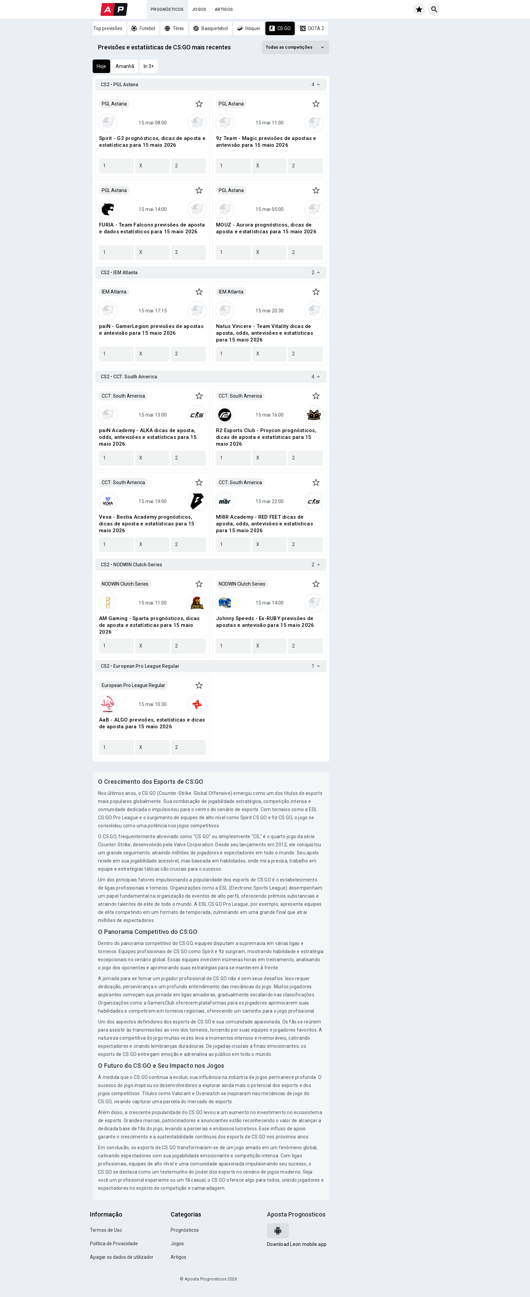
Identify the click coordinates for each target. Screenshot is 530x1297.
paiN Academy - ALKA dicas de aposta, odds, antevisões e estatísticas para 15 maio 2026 (148, 437)
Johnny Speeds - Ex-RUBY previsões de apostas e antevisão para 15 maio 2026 (265, 621)
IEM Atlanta (114, 291)
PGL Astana (114, 104)
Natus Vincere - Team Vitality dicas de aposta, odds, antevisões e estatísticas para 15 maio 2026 (264, 333)
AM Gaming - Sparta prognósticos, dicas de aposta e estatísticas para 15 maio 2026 (149, 625)
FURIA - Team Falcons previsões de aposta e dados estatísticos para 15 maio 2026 (152, 228)
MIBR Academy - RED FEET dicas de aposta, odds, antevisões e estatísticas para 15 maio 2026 (264, 524)
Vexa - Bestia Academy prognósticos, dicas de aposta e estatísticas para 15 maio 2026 (147, 524)
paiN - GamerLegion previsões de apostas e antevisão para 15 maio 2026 (151, 329)
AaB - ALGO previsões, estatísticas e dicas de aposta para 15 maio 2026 (152, 723)
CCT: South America (123, 396)
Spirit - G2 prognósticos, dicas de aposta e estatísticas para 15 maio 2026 (152, 141)
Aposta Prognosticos (296, 1214)
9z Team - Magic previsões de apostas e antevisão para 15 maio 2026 (266, 141)
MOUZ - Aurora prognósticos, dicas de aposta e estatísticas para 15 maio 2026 (266, 228)
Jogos (199, 9)
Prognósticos (167, 9)
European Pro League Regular (133, 685)
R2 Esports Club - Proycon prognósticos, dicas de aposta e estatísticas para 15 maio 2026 (266, 437)
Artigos (224, 9)
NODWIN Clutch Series (125, 584)
